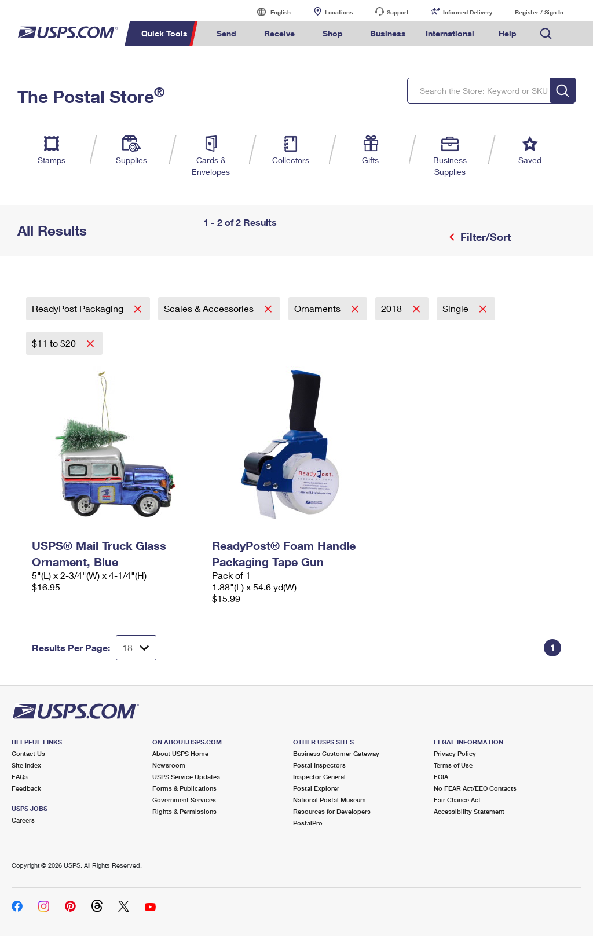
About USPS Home (180, 753)
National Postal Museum (329, 799)
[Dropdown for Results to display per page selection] (136, 647)
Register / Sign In (539, 12)
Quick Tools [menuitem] (164, 33)
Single (456, 308)
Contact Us (28, 753)
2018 (392, 308)
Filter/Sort (484, 236)
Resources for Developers (332, 811)
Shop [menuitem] (333, 33)
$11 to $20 (55, 342)
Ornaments (318, 308)
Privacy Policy (455, 753)
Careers (23, 820)
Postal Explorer (316, 788)
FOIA (441, 776)
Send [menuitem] (226, 33)
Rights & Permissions (184, 811)
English (269, 12)
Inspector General (319, 776)
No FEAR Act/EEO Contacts (475, 788)
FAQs (20, 776)
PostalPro (308, 823)
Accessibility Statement (469, 811)
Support (398, 12)
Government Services (184, 799)
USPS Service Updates (186, 776)
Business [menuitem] (388, 33)
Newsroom (168, 765)
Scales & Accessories (210, 308)
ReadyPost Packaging (79, 308)
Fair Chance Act (457, 799)
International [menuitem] (450, 33)
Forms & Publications (184, 788)
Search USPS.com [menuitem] (546, 33)
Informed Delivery (467, 12)
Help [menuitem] (508, 33)
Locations (339, 12)
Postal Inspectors (319, 765)
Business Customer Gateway (336, 753)
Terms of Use (453, 765)
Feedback (26, 788)
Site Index (26, 765)
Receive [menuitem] (279, 33)
